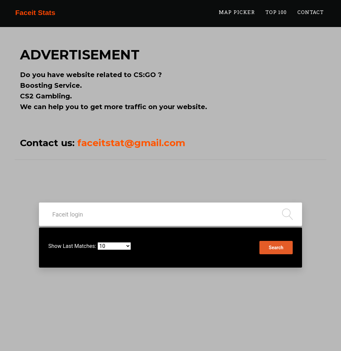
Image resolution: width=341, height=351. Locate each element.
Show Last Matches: (72, 246)
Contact (310, 15)
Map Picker (237, 15)
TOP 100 (276, 15)
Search (276, 247)
